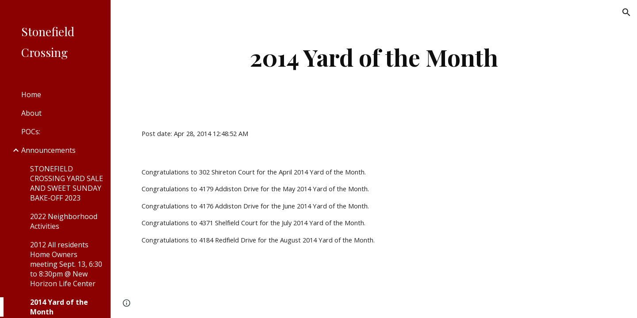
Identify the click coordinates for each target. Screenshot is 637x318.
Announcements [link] (48, 150)
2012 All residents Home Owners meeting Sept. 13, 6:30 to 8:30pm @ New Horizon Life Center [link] (66, 264)
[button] (626, 12)
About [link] (31, 113)
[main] (374, 57)
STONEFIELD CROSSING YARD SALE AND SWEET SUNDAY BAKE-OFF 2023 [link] (66, 183)
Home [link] (31, 94)
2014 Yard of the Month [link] (59, 307)
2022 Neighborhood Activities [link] (63, 221)
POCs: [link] (30, 131)
